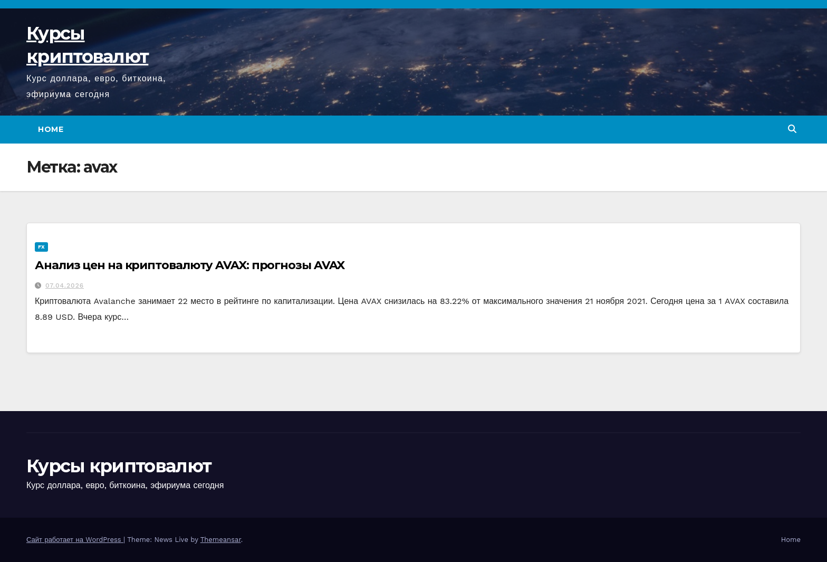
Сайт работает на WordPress (74, 540)
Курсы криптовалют (118, 466)
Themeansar (220, 540)
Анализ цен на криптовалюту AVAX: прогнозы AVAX (189, 265)
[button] (792, 129)
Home (50, 129)
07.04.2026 (64, 285)
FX (41, 247)
